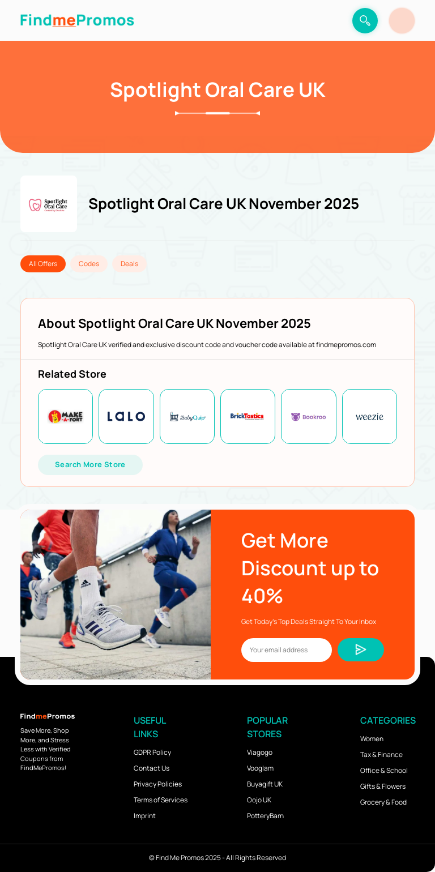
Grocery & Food (383, 802)
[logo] (77, 20)
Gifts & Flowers (383, 786)
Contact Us (151, 768)
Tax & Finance (381, 754)
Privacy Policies (158, 784)
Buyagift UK (265, 784)
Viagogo (259, 752)
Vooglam (260, 768)
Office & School (384, 770)
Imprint (145, 815)
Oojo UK (259, 800)
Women (371, 738)
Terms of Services (160, 800)
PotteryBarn (265, 815)
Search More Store (90, 464)
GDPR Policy (152, 752)
